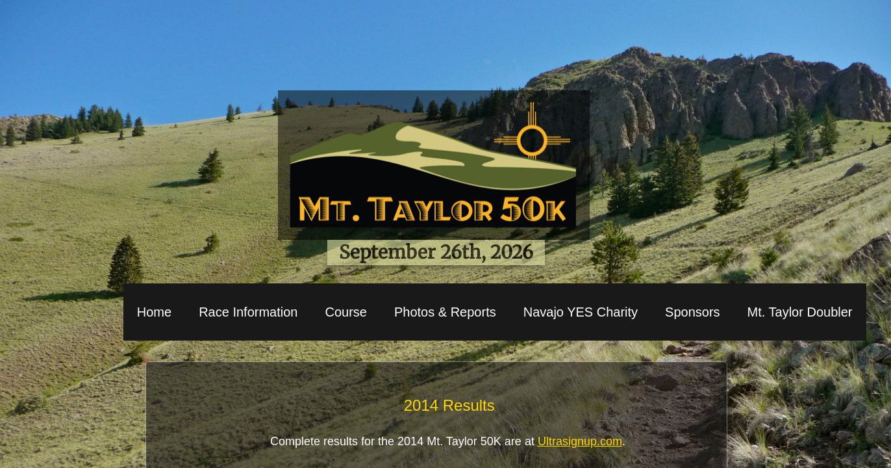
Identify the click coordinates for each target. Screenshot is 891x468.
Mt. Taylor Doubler (800, 312)
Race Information (248, 312)
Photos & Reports (445, 312)
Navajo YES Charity (580, 312)
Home (154, 312)
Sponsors (692, 312)
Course (345, 312)
